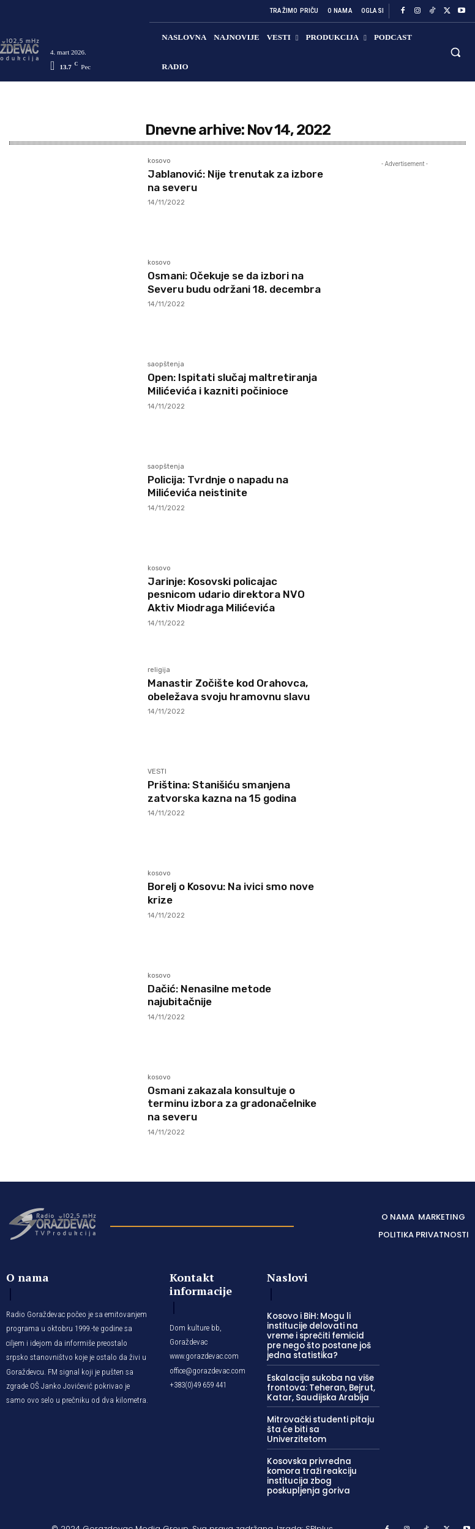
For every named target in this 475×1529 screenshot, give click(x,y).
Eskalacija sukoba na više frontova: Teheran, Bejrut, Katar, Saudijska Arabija (317, 1385)
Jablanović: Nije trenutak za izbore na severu (223, 180)
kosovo (159, 161)
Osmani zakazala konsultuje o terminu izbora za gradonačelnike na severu (227, 1103)
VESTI (157, 772)
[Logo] (52, 1223)
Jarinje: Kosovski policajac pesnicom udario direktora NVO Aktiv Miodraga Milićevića (231, 594)
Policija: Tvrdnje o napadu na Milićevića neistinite (224, 486)
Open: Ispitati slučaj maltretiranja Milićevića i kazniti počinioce (234, 390)
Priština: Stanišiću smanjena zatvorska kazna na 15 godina (227, 791)
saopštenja (166, 364)
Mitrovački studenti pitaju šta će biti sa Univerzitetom (321, 1422)
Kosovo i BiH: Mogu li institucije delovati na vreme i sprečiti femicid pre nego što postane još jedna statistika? (322, 1335)
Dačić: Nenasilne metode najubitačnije (214, 995)
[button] (456, 52)
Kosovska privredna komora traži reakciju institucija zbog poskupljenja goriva (309, 1463)
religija (159, 670)
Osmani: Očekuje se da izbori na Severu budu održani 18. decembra (232, 289)
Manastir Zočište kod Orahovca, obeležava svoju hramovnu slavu (235, 689)
